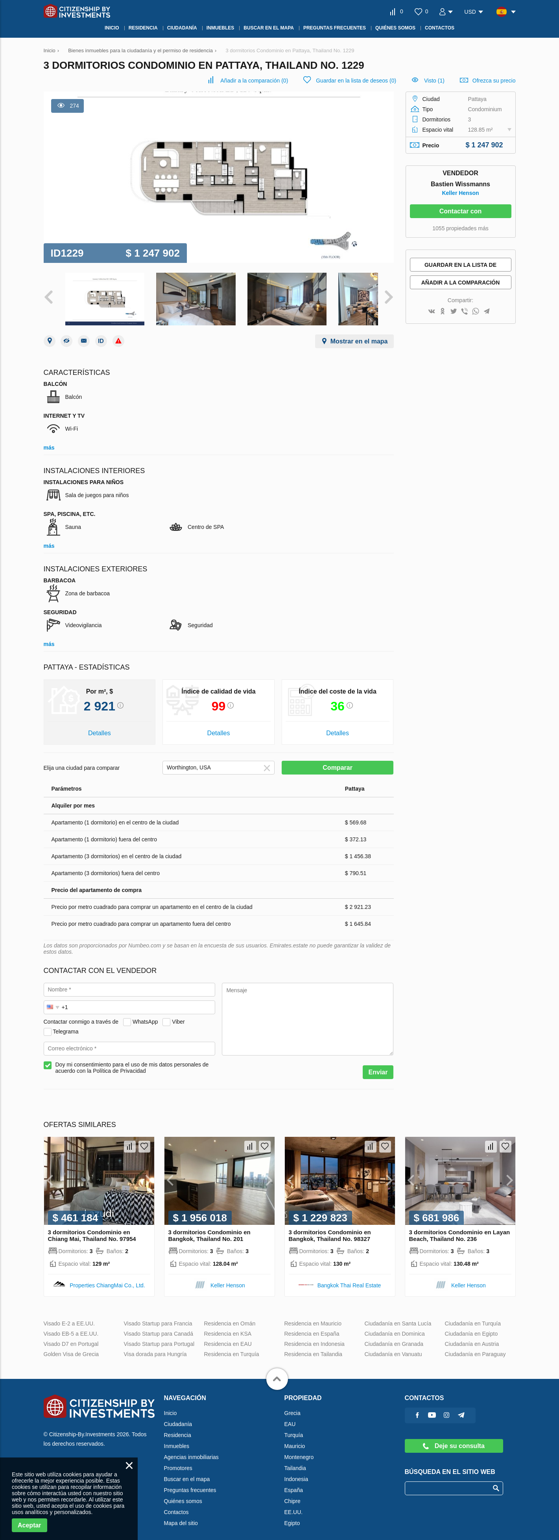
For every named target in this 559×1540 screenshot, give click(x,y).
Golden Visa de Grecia (71, 1347)
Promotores (178, 1460)
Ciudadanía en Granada (394, 1336)
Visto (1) (434, 80)
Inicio (170, 1405)
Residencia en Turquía (231, 1347)
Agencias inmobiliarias (191, 1449)
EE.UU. (293, 1504)
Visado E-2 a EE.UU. (69, 1316)
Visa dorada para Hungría (155, 1347)
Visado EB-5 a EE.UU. (71, 1326)
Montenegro (299, 1449)
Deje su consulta (454, 1438)
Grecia (292, 1405)
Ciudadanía (178, 1416)
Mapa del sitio (181, 1515)
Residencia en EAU (228, 1336)
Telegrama (65, 1024)
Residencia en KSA (228, 1326)
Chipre (292, 1493)
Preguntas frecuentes (190, 1482)
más (49, 440)
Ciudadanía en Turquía (473, 1316)
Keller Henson (460, 193)
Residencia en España (311, 1326)
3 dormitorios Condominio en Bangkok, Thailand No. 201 (209, 1228)
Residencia (177, 1427)
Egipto (292, 1515)
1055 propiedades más (460, 228)
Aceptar (29, 1525)
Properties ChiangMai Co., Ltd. (107, 1278)
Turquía (293, 1427)
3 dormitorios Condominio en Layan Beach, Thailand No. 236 (459, 1228)
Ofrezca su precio (494, 80)
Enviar (378, 1064)
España (293, 1482)
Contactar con (460, 211)
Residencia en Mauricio (313, 1316)
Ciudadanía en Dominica (395, 1326)
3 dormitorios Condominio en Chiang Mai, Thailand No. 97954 (92, 1228)
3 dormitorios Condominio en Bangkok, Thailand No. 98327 (330, 1228)
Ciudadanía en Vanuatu (393, 1347)
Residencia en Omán (230, 1316)
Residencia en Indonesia (314, 1336)
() (254, 80)
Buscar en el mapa (187, 1471)
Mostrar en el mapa (359, 333)
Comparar (337, 760)
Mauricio (294, 1438)
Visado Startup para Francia (158, 1316)
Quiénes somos (183, 1493)
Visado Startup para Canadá (158, 1326)
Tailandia (295, 1460)
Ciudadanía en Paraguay (475, 1347)
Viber (178, 1014)
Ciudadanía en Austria (472, 1336)
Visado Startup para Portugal (159, 1336)
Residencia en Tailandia (313, 1347)
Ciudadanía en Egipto (471, 1326)
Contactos (176, 1504)
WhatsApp (145, 1014)
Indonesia (296, 1471)
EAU (290, 1416)
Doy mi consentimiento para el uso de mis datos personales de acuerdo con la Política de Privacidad (132, 1060)
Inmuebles (177, 1438)
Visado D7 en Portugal (71, 1336)
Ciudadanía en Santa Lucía (398, 1316)
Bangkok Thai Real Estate (349, 1278)
